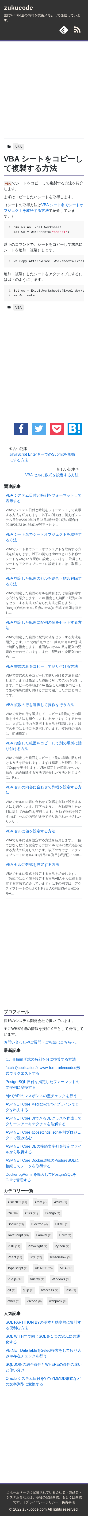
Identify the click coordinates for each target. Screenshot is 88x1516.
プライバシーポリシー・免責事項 (50, 1502)
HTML (62, 1224)
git (11, 1290)
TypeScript (17, 1268)
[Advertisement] (44, 89)
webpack (57, 1301)
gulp (28, 1290)
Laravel (43, 1235)
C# (13, 1213)
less (71, 1290)
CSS (31, 1213)
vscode (34, 1301)
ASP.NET (17, 1202)
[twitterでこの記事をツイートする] (39, 429)
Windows (60, 1279)
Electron (39, 1224)
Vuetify (37, 1279)
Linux (65, 1235)
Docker (16, 1224)
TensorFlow (60, 1257)
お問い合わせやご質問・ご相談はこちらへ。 (41, 1042)
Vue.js (15, 1279)
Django (52, 1213)
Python (62, 1246)
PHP (14, 1246)
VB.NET (44, 1268)
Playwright (37, 1246)
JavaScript (18, 1235)
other (13, 1301)
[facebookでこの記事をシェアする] (21, 429)
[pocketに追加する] (57, 429)
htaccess (49, 1290)
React (15, 1257)
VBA (18, 147)
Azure (60, 1202)
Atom (40, 1202)
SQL (36, 1257)
